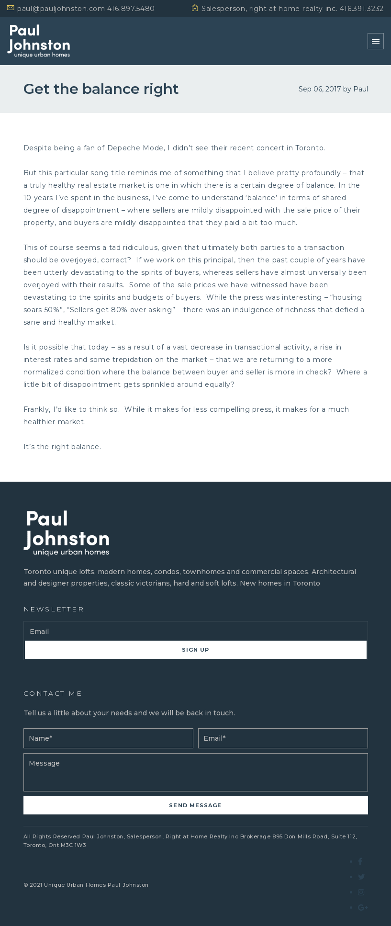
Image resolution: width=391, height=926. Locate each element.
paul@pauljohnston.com (61, 8)
